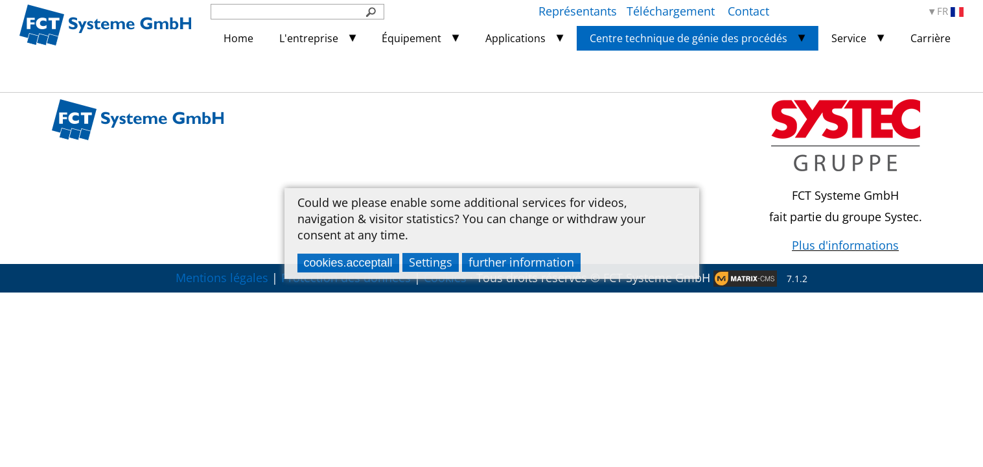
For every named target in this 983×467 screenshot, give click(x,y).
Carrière (930, 38)
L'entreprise (308, 38)
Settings (430, 262)
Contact (748, 11)
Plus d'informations (845, 245)
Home (238, 38)
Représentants (577, 11)
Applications (515, 38)
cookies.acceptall (348, 262)
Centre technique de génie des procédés (688, 38)
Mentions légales (222, 277)
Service (848, 38)
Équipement (411, 38)
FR (950, 11)
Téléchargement (672, 11)
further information (521, 262)
